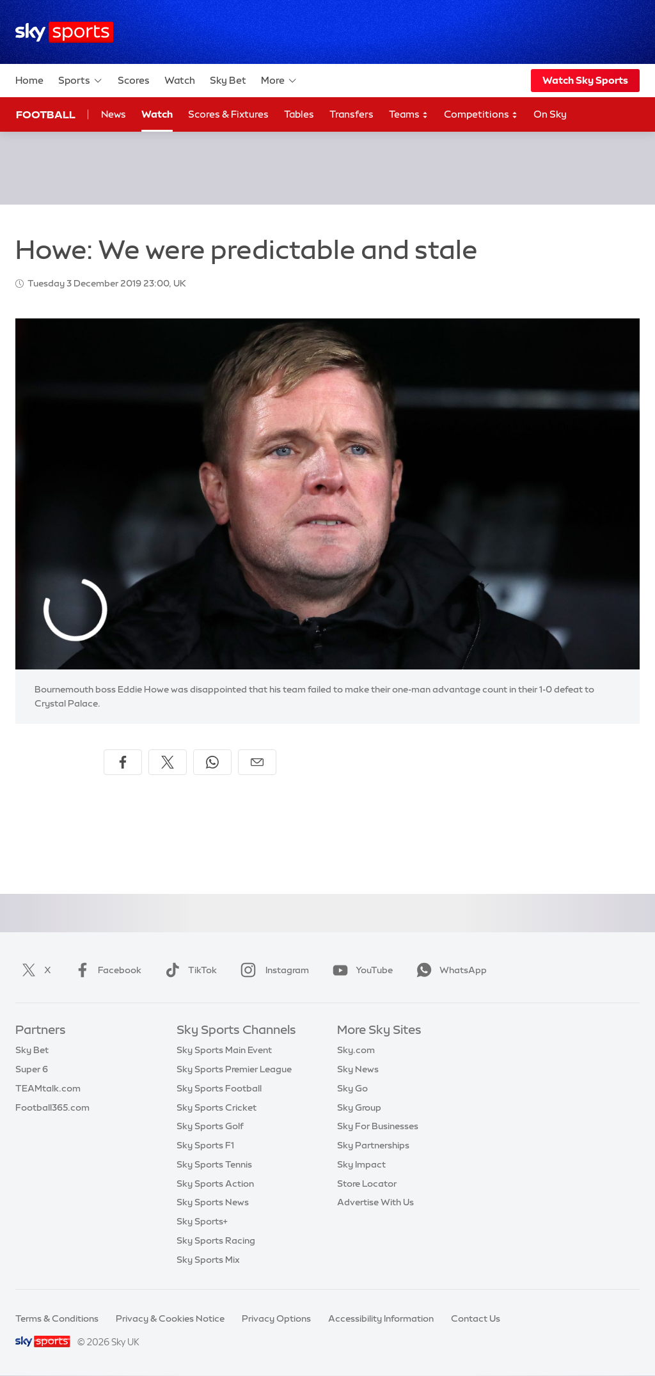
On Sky (550, 114)
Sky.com (356, 1049)
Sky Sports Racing (216, 1240)
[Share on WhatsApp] (212, 762)
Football (45, 114)
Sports (80, 80)
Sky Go (352, 1088)
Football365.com (52, 1107)
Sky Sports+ (202, 1221)
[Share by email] (257, 762)
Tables (299, 114)
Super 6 (31, 1069)
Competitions (481, 114)
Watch (179, 80)
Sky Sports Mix (208, 1259)
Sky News (358, 1069)
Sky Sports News (213, 1202)
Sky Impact (361, 1164)
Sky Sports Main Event (224, 1049)
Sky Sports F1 (205, 1145)
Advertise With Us (375, 1202)
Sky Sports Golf (210, 1126)
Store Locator (367, 1183)
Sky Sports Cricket (216, 1107)
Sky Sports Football (219, 1088)
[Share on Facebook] (123, 762)
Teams (409, 114)
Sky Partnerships (373, 1145)
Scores (134, 80)
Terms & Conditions (57, 1318)
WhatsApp (449, 970)
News (113, 114)
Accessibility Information (381, 1318)
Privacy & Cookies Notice (170, 1318)
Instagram (272, 970)
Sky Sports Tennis (214, 1164)
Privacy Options (276, 1318)
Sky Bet (228, 80)
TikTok (188, 970)
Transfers (351, 114)
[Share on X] (167, 762)
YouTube (360, 970)
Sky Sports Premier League (234, 1069)
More (279, 80)
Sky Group (359, 1107)
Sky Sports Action (215, 1183)
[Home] (64, 32)
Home (29, 80)
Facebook (105, 970)
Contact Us (475, 1318)
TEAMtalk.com (48, 1088)
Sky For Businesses (377, 1126)
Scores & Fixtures (228, 114)
